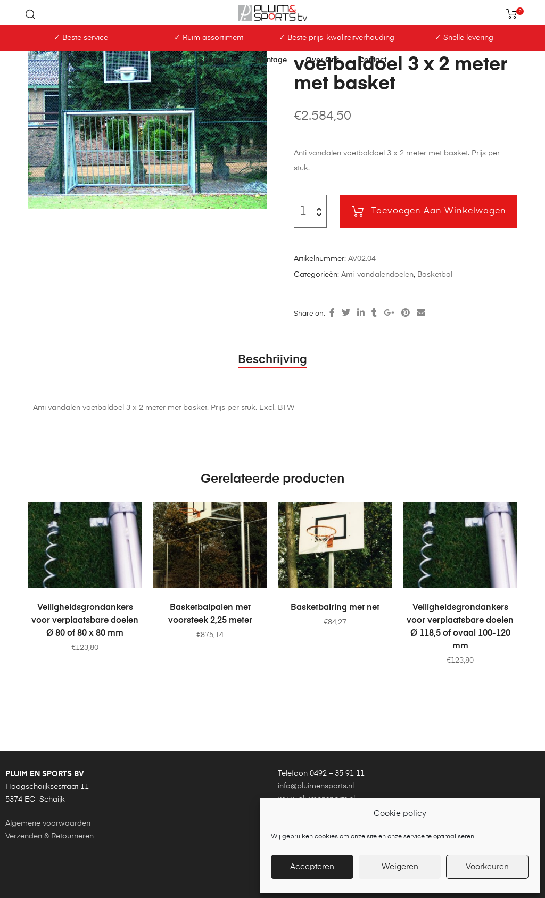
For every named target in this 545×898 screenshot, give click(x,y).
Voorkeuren (487, 867)
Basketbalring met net (335, 608)
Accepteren (312, 867)
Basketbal (434, 274)
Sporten (218, 60)
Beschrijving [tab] (272, 360)
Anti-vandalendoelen (377, 274)
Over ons (322, 60)
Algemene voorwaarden (47, 823)
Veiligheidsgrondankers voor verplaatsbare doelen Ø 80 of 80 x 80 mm (84, 621)
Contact (372, 60)
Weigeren (400, 867)
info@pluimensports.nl (316, 786)
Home (169, 60)
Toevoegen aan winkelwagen (438, 211)
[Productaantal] (303, 211)
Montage (271, 60)
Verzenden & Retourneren (49, 836)
